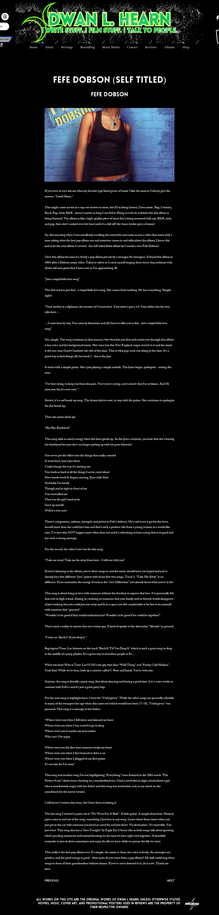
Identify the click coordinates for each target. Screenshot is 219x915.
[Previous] (57, 881)
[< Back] (57, 68)
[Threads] (5, 16)
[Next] (165, 881)
